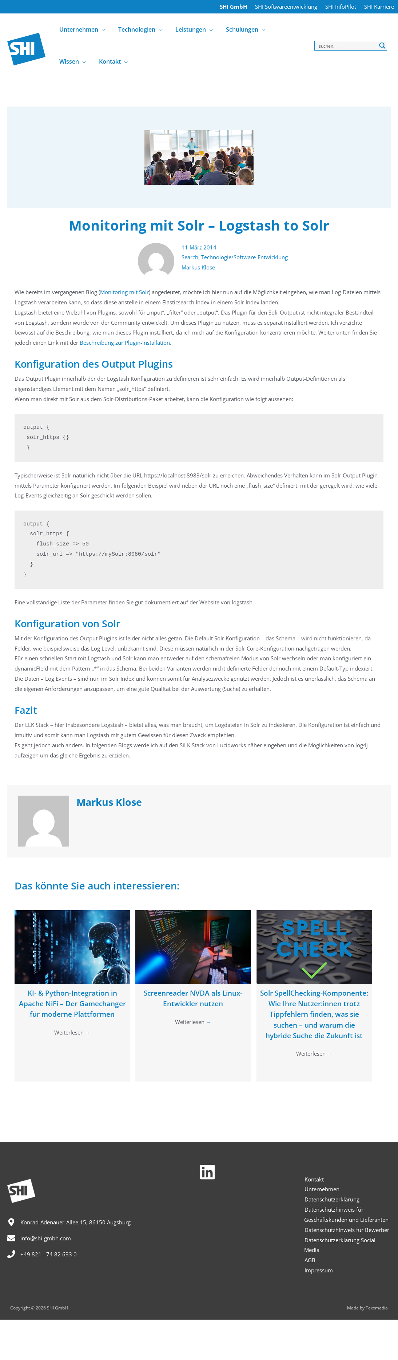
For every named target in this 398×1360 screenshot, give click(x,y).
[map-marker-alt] (69, 1222)
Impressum (318, 1270)
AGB (309, 1260)
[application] (100, 29)
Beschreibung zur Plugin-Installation (125, 342)
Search (190, 257)
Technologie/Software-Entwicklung (244, 257)
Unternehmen (321, 1189)
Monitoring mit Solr (124, 292)
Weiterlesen (72, 1043)
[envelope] (39, 1238)
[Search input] (346, 46)
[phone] (42, 1254)
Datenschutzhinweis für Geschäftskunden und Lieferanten (346, 1214)
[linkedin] (210, 1172)
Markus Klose (198, 267)
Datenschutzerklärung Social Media (339, 1245)
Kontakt (313, 1179)
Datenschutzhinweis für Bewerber (346, 1229)
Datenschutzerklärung (331, 1199)
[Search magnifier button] (382, 45)
